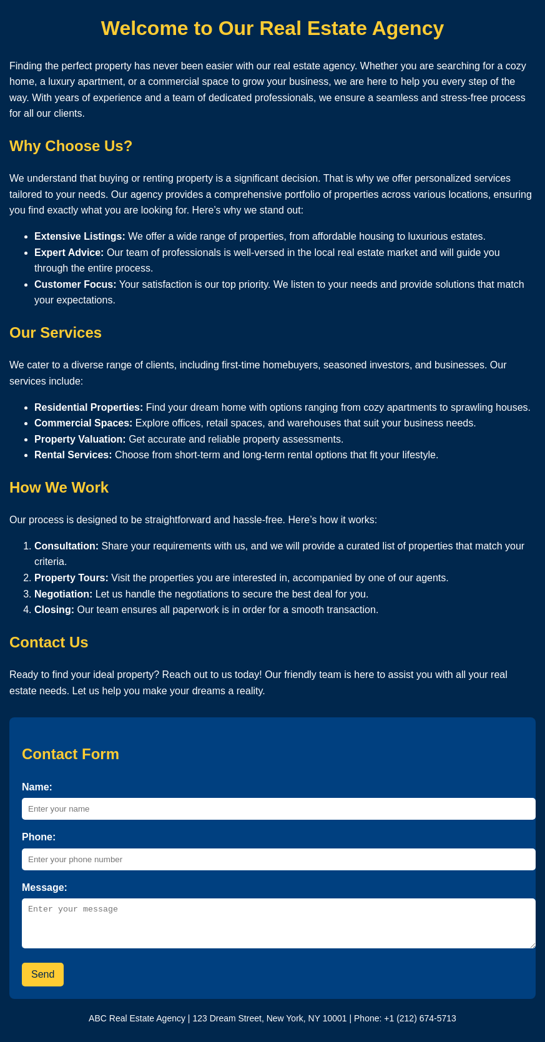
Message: (44, 887)
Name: (37, 787)
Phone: (39, 837)
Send (42, 981)
